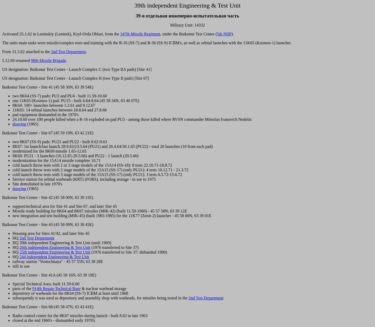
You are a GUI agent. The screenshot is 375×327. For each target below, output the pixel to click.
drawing (19, 124)
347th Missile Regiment (140, 34)
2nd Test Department (68, 51)
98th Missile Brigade (48, 60)
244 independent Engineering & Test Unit (54, 257)
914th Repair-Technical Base (56, 288)
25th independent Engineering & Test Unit (55, 252)
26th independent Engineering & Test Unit (55, 247)
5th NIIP (224, 34)
